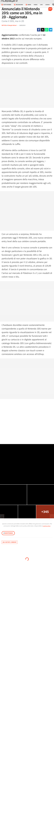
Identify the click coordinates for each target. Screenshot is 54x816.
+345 (45, 511)
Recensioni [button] (18, 4)
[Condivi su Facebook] (39, 29)
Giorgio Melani (12, 25)
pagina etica (46, 526)
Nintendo (8, 533)
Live (41, 4)
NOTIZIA (4, 25)
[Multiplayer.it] (9, 1)
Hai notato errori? (9, 542)
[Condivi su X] (42, 29)
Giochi (48, 4)
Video (35, 4)
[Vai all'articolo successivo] (2, 516)
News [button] (28, 4)
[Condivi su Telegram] (50, 29)
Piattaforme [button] (6, 4)
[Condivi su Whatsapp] (46, 29)
